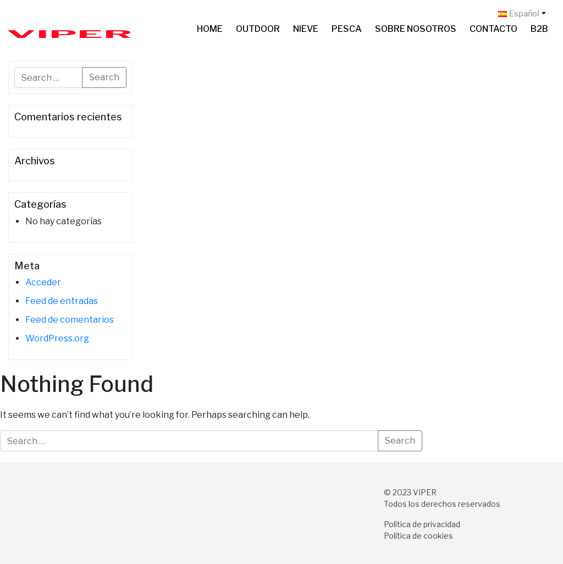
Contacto (493, 29)
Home (210, 29)
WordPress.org (57, 338)
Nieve (305, 29)
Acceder (43, 282)
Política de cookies (418, 535)
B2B (539, 29)
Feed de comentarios (69, 319)
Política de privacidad (422, 524)
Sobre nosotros (415, 29)
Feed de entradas (61, 301)
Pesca (347, 29)
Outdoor (258, 29)
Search (104, 77)
